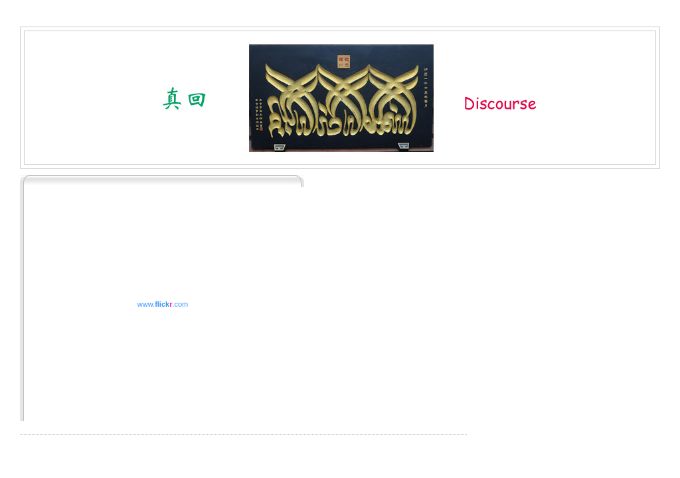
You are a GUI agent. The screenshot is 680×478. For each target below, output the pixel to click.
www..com (162, 304)
